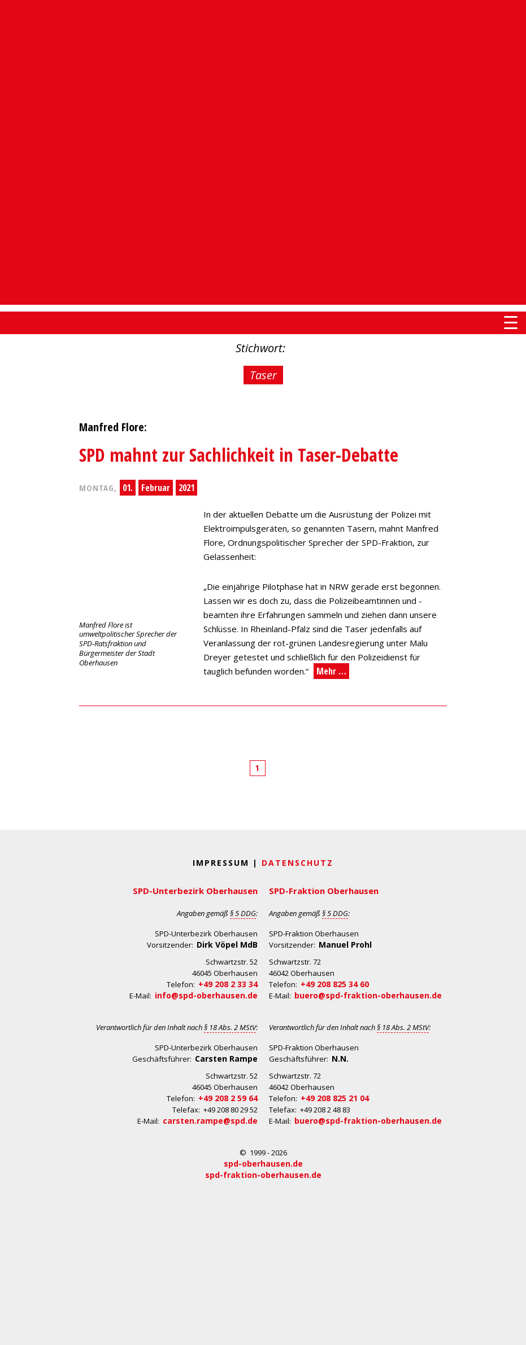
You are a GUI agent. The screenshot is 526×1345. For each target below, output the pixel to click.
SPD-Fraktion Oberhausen (324, 890)
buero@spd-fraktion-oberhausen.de (368, 995)
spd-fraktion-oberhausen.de (263, 1174)
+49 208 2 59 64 (228, 1098)
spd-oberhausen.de (263, 1163)
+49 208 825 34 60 (335, 984)
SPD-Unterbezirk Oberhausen (195, 890)
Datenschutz (297, 862)
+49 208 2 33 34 (228, 984)
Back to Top (510, 1329)
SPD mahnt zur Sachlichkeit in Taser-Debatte (238, 455)
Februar (155, 487)
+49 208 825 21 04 (335, 1098)
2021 (186, 487)
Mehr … (331, 671)
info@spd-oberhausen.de (206, 995)
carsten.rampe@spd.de (210, 1120)
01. (128, 487)
